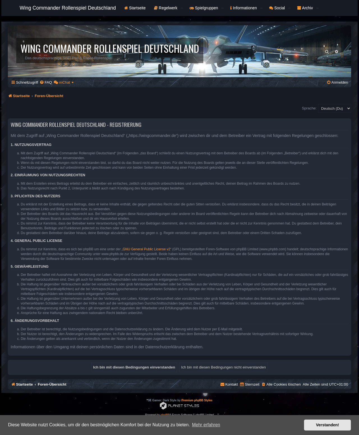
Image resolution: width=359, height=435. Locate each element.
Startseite (135, 8)
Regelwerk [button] (168, 8)
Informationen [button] (246, 8)
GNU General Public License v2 (146, 249)
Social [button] (280, 8)
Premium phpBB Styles (197, 400)
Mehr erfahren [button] (206, 424)
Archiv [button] (308, 8)
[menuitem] (46, 82)
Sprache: (309, 108)
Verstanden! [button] (327, 425)
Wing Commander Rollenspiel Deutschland (68, 8)
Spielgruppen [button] (207, 8)
